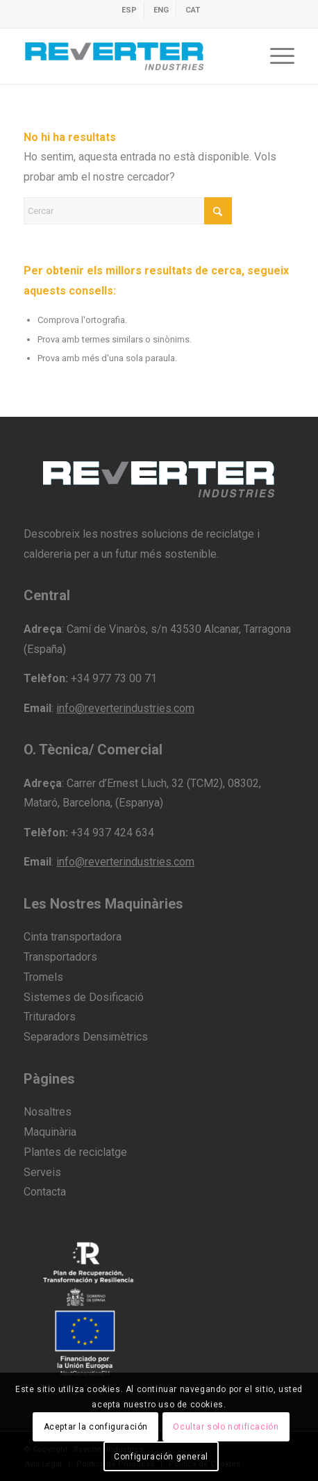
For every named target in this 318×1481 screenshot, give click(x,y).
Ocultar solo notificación (225, 1427)
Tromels (43, 977)
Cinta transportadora (73, 936)
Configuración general (161, 1457)
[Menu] (275, 56)
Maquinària (50, 1132)
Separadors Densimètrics (86, 1036)
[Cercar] (128, 210)
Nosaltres (48, 1111)
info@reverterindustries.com (125, 708)
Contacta (45, 1191)
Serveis (42, 1172)
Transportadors (60, 956)
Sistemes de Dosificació (84, 997)
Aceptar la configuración (96, 1427)
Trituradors (50, 1016)
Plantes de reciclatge (75, 1152)
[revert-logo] (132, 56)
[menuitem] (129, 10)
